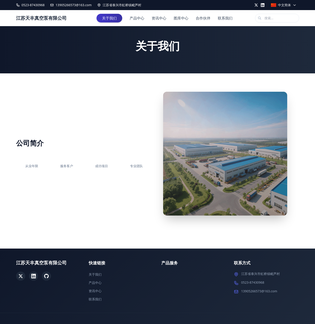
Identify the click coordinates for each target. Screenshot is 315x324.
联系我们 (225, 18)
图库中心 (181, 18)
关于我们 (109, 18)
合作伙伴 (203, 18)
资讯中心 (159, 18)
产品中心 (137, 18)
